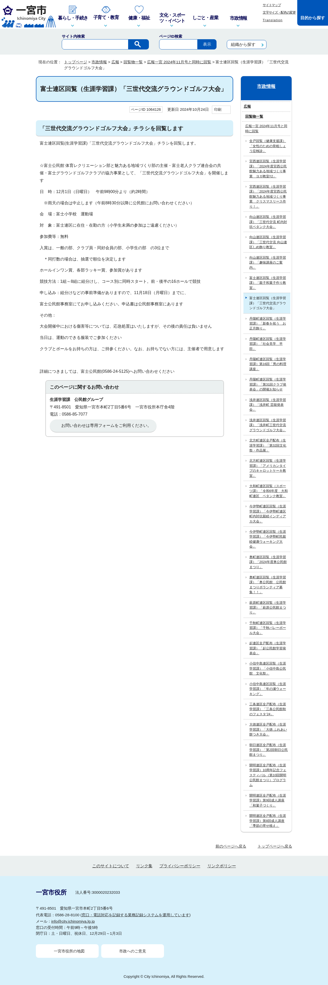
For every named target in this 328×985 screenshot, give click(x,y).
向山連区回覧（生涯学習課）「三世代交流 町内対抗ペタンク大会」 (268, 222)
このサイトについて (110, 866)
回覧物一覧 (133, 62)
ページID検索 (170, 36)
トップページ (75, 62)
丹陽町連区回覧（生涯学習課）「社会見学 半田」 (267, 344)
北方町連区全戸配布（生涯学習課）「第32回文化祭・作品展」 (267, 445)
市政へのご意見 (132, 951)
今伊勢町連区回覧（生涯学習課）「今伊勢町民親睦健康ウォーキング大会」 (267, 539)
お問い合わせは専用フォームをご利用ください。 (106, 425)
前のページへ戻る (231, 846)
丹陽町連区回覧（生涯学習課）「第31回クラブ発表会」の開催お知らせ (267, 384)
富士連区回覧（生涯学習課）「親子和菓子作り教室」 (267, 283)
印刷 (217, 109)
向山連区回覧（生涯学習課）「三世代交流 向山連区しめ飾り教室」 (268, 242)
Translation (273, 20)
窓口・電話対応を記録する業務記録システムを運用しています (135, 915)
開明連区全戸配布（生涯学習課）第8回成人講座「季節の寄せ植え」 (267, 821)
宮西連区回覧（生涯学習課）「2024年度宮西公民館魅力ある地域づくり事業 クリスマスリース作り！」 (268, 196)
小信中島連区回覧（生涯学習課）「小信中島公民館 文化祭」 (267, 668)
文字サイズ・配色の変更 (279, 12)
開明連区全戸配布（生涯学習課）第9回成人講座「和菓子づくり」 (267, 800)
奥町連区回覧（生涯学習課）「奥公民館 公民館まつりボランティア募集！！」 (267, 584)
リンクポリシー (221, 866)
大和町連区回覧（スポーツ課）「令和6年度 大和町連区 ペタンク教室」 (268, 491)
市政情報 (99, 62)
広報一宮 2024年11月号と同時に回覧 (179, 62)
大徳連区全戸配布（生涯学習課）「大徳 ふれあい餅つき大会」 (268, 729)
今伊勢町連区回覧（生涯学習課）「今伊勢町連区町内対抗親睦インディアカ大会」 (267, 513)
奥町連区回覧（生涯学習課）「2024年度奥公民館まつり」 (268, 562)
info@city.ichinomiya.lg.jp (73, 921)
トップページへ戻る (275, 846)
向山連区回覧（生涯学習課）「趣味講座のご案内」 (267, 262)
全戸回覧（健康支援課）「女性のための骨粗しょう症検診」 (267, 146)
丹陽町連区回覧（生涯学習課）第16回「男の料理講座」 (267, 364)
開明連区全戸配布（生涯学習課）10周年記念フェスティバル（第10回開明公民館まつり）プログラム (267, 775)
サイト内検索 (73, 36)
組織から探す (243, 44)
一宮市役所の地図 (69, 951)
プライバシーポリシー (179, 866)
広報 (115, 62)
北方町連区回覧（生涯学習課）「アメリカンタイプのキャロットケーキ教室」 (267, 468)
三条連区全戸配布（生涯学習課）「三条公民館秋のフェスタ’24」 (267, 709)
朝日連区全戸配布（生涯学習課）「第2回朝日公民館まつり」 (268, 750)
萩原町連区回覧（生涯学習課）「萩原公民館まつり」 (267, 608)
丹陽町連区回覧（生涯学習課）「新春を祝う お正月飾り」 (267, 323)
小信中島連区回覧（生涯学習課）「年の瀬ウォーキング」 (267, 689)
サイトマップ (272, 5)
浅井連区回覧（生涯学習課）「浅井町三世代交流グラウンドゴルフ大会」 (267, 425)
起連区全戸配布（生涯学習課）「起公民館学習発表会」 (267, 648)
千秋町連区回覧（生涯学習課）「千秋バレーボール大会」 (267, 628)
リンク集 (144, 866)
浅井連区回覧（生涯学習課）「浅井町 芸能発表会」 (267, 405)
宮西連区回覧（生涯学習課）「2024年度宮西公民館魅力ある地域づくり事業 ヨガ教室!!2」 (268, 168)
